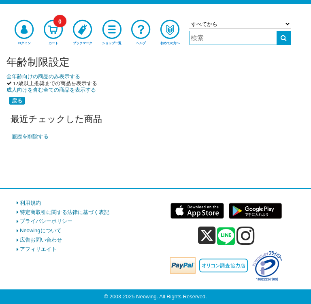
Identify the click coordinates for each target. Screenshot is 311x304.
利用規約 (30, 203)
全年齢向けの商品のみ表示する (43, 76)
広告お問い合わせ (41, 240)
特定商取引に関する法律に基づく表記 (64, 212)
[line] (226, 236)
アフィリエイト (38, 249)
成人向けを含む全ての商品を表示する (51, 90)
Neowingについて (41, 230)
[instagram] (245, 235)
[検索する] (284, 38)
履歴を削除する (30, 136)
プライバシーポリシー (46, 221)
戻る (17, 101)
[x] (206, 235)
